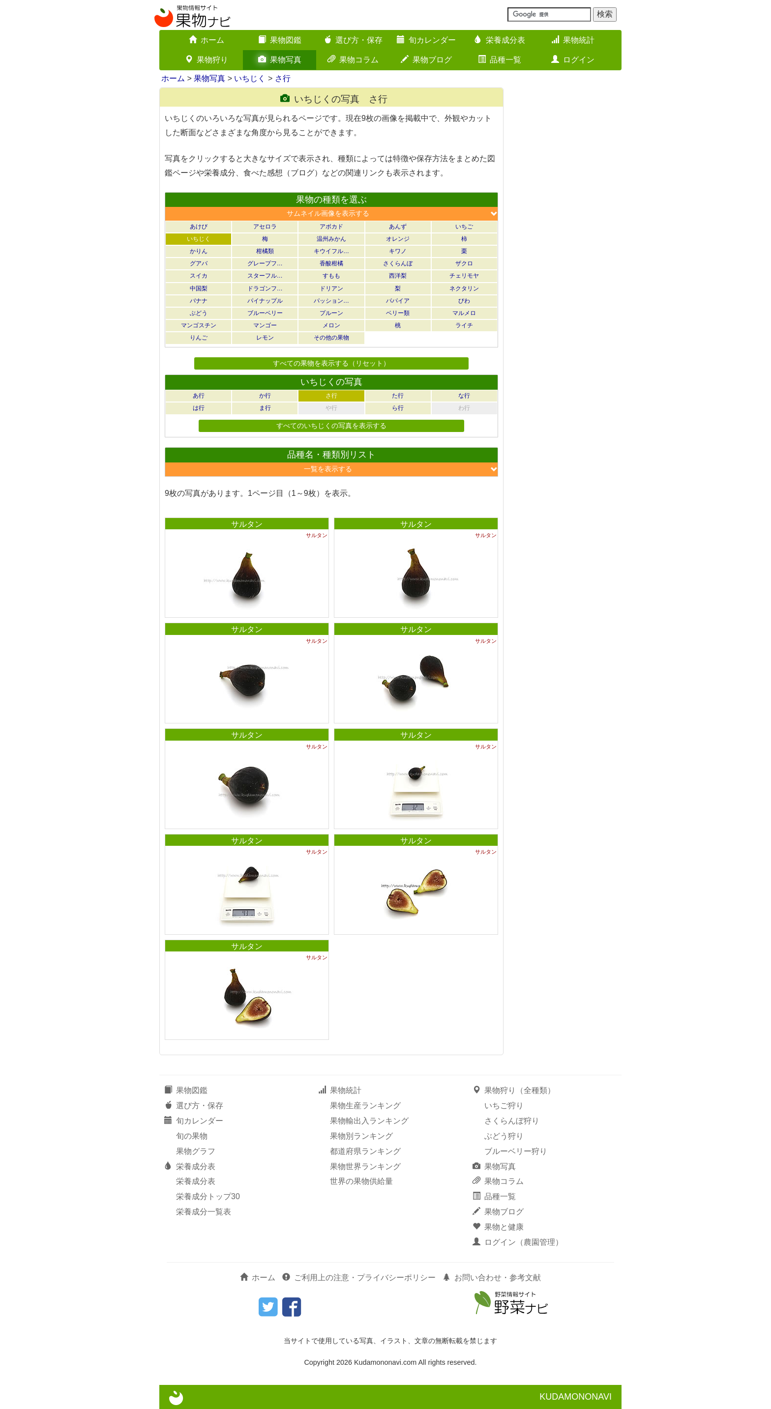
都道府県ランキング (365, 1151)
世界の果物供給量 (361, 1181)
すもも (331, 275)
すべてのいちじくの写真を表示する (331, 426)
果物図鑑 (279, 40)
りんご (199, 337)
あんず (398, 226)
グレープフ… (265, 263)
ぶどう (199, 313)
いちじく (250, 78)
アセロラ (265, 226)
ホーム (206, 40)
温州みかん (331, 238)
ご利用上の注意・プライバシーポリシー (359, 1277)
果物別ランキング (361, 1136)
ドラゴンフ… (265, 288)
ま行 (265, 407)
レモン (265, 337)
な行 (464, 395)
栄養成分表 (499, 40)
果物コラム (353, 60)
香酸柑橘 (331, 263)
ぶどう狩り (504, 1136)
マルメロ (464, 313)
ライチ (464, 325)
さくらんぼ (398, 263)
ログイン (572, 60)
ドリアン (331, 288)
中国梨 (199, 288)
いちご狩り (504, 1105)
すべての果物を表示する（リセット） (331, 363)
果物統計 (572, 40)
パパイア (398, 300)
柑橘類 (265, 251)
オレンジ (398, 238)
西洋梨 (398, 275)
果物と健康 (498, 1227)
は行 (199, 407)
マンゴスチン (198, 325)
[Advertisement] (567, 234)
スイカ (199, 275)
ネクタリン (464, 288)
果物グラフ (195, 1151)
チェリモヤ (464, 275)
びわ (464, 300)
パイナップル (265, 300)
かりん (199, 251)
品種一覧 (499, 60)
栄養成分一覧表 (203, 1212)
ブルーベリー (265, 313)
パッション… (331, 300)
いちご (464, 226)
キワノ (398, 251)
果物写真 (279, 60)
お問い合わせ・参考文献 (492, 1277)
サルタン (247, 524)
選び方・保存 (353, 40)
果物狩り (206, 60)
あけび (199, 226)
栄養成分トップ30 (208, 1196)
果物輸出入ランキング (369, 1121)
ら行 (398, 407)
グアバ (199, 263)
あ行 (199, 395)
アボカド (331, 226)
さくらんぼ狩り (511, 1121)
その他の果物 (331, 337)
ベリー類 (398, 313)
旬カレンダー (426, 40)
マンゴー (265, 325)
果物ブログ (426, 60)
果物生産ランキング (365, 1105)
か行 (265, 395)
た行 (398, 395)
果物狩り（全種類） (514, 1090)
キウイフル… (331, 251)
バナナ (199, 300)
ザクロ (464, 263)
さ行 (283, 78)
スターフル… (265, 275)
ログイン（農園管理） (518, 1242)
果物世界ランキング (365, 1166)
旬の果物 (192, 1136)
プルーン (331, 313)
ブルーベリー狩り (515, 1151)
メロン (331, 325)
